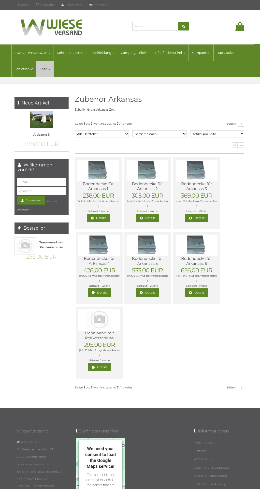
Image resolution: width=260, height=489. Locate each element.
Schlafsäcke (27, 69)
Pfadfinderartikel (173, 53)
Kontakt (199, 415)
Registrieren (71, 5)
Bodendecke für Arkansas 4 (221, 186)
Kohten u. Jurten (75, 53)
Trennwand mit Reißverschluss (179, 261)
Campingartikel (138, 53)
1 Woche (100, 211)
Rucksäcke (228, 53)
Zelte (48, 69)
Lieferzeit (200, 376)
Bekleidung (107, 53)
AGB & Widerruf (205, 383)
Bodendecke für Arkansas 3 (179, 186)
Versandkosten (94, 205)
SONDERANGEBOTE (36, 53)
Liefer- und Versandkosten (212, 391)
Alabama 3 (41, 134)
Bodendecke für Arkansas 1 (94, 186)
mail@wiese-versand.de (38, 448)
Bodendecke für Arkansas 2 (137, 186)
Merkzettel (45, 5)
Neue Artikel (35, 103)
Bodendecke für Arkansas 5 (94, 261)
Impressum (202, 423)
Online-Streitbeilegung (210, 399)
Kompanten (204, 53)
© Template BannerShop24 (128, 483)
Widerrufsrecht (205, 368)
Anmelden (98, 5)
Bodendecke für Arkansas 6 (137, 261)
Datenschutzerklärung (210, 407)
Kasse (23, 5)
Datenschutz (153, 483)
